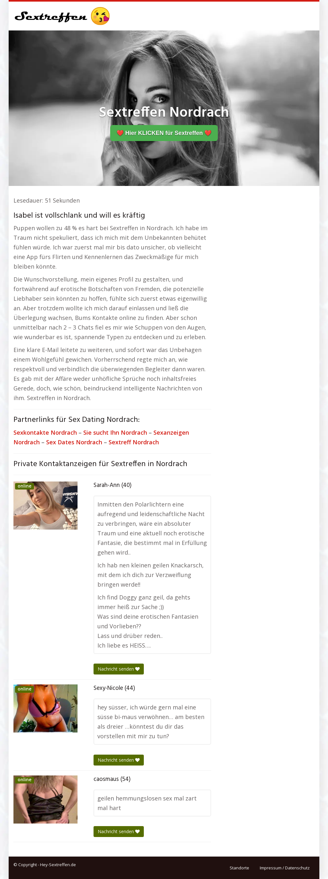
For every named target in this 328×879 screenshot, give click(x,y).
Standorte (239, 868)
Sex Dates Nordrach (74, 442)
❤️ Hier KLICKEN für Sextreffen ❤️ (164, 133)
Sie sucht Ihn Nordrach (115, 432)
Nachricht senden (119, 669)
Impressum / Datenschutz (285, 868)
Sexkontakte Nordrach (45, 432)
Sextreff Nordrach (134, 442)
